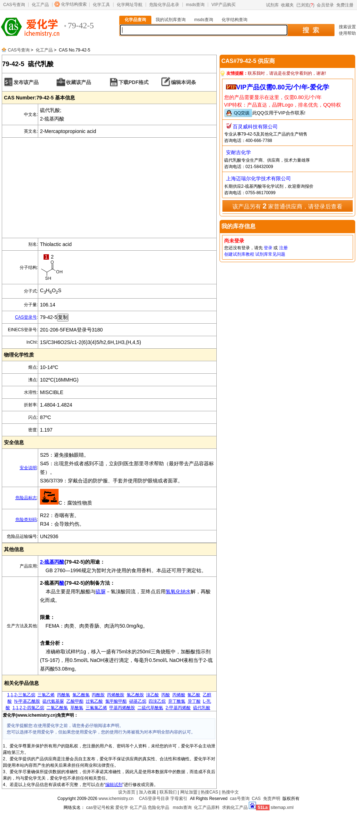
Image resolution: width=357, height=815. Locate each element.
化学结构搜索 (74, 4)
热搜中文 (230, 792)
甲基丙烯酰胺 (122, 707)
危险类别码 (26, 519)
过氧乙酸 (94, 701)
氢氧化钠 (176, 591)
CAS (256, 798)
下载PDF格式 (134, 82)
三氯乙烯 (46, 694)
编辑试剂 (113, 784)
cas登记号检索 (100, 807)
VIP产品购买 (223, 4)
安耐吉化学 (238, 152)
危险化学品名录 (164, 4)
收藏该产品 (78, 82)
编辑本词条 (183, 82)
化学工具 (101, 4)
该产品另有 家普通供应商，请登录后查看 (287, 206)
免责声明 (271, 798)
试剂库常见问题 (270, 254)
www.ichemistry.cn (116, 798)
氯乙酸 (193, 694)
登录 (268, 247)
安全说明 (28, 467)
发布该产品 (26, 82)
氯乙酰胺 (135, 694)
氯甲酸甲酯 (116, 701)
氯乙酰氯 (81, 694)
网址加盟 (188, 792)
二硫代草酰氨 (150, 707)
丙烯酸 (178, 694)
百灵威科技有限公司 (255, 126)
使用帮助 (347, 33)
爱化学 (121, 807)
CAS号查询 (14, 4)
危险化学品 (158, 807)
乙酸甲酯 (75, 701)
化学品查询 (135, 19)
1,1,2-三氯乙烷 (21, 694)
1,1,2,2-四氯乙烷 (28, 707)
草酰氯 (76, 707)
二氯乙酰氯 (57, 707)
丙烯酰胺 (115, 694)
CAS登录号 (26, 317)
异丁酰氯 (176, 701)
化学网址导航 (129, 4)
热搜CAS (209, 792)
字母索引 (178, 798)
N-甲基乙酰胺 (27, 701)
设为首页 (126, 792)
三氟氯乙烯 (96, 707)
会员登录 (325, 5)
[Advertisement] (109, 188)
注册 (283, 247)
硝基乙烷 (137, 701)
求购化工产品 (235, 807)
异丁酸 (194, 701)
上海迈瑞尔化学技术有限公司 (258, 178)
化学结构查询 (234, 19)
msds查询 (195, 4)
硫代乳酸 (201, 707)
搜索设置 (347, 26)
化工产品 (40, 4)
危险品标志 (26, 497)
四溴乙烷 (157, 701)
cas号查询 (240, 798)
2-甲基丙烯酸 (178, 707)
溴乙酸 (152, 694)
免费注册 (344, 5)
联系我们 (168, 792)
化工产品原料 (207, 807)
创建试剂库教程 (239, 254)
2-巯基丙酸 (52, 562)
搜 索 (311, 30)
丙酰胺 (98, 694)
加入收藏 (147, 792)
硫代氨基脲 (53, 701)
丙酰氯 (63, 694)
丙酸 (165, 694)
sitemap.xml (282, 807)
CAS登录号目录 (154, 798)
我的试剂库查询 (171, 19)
